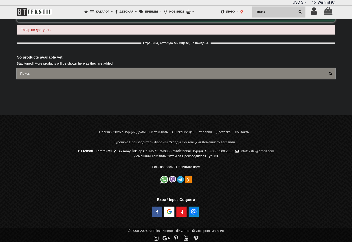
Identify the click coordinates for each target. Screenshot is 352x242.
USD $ (299, 2)
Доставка (223, 132)
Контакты (242, 132)
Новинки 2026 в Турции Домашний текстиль (133, 132)
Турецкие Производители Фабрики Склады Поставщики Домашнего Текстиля (174, 142)
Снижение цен (183, 132)
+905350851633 (222, 151)
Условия (205, 132)
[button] (101, 12)
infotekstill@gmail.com (257, 151)
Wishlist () (323, 2)
